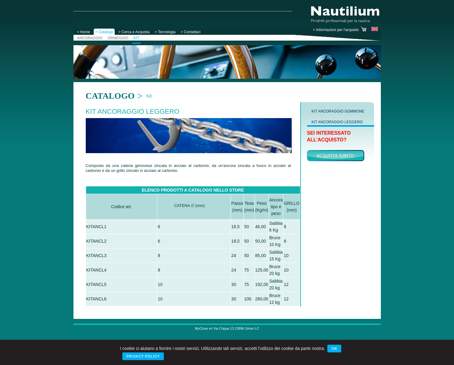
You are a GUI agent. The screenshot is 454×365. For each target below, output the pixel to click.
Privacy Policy (143, 356)
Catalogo (110, 96)
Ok (334, 349)
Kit (149, 95)
